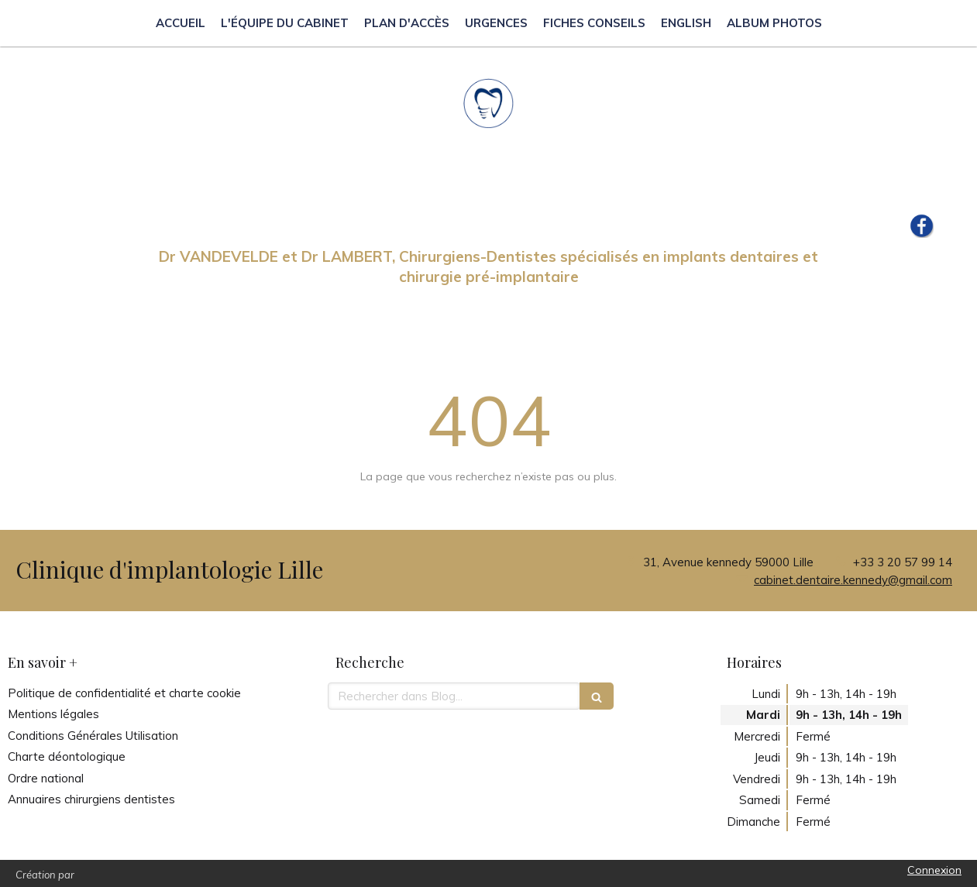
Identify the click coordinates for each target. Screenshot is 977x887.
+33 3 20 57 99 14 (902, 562)
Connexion (934, 870)
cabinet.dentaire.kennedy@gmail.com (853, 579)
